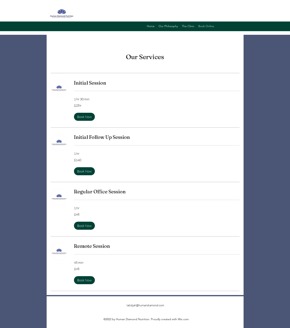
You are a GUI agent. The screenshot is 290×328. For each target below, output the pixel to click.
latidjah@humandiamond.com (145, 305)
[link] (157, 83)
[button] (84, 117)
